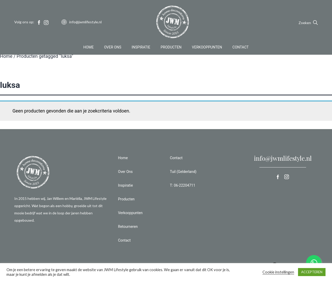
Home (88, 48)
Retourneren (128, 226)
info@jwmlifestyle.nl (283, 158)
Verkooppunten (207, 48)
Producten (171, 48)
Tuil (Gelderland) (183, 172)
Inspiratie (141, 48)
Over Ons (112, 48)
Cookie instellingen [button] (278, 272)
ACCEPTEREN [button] (311, 272)
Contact (240, 48)
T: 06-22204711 (182, 185)
